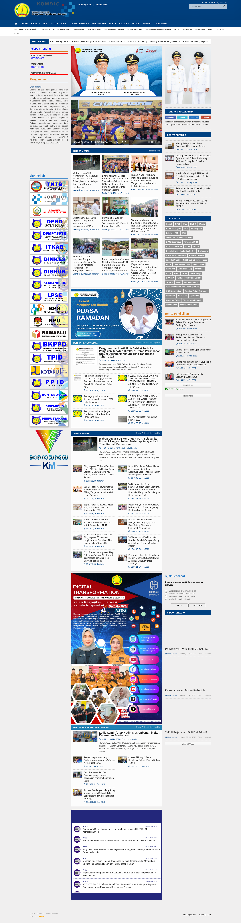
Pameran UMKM (191, 242)
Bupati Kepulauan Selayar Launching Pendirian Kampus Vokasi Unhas (193, 363)
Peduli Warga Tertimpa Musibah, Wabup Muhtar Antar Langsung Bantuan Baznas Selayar (143, 507)
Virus (187, 246)
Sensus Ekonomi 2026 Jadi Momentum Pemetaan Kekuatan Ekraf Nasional (119, 840)
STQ (184, 233)
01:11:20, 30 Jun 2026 (147, 189)
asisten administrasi (188, 305)
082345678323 (37, 58)
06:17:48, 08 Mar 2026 (186, 167)
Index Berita (161, 23)
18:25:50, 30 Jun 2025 (138, 411)
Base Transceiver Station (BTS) (26, 29)
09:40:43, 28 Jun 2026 (118, 274)
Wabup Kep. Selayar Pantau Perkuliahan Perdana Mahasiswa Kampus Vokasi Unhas (191, 337)
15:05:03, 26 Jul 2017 (186, 210)
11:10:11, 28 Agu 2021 (186, 356)
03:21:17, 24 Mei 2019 (186, 150)
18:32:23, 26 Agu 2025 (112, 360)
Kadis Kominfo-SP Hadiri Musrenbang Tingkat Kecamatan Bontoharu (129, 734)
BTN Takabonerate (174, 246)
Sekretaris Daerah (193, 278)
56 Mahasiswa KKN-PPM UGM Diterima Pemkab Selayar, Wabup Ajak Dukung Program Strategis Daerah (144, 541)
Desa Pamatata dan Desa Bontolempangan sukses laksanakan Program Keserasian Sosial (99, 776)
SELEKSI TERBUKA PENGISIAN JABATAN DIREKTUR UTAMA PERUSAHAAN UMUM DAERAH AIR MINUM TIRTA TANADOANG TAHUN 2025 (143, 381)
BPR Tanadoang (185, 269)
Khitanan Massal (196, 255)
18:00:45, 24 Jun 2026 (138, 531)
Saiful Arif (170, 269)
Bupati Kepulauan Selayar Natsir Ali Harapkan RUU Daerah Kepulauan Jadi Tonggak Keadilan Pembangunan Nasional (115, 265)
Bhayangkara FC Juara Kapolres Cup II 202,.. (100, 141)
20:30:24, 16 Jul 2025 (94, 420)
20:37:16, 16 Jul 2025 (94, 405)
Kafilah (169, 224)
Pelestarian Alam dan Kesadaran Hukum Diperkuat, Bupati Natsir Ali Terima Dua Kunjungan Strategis (143, 559)
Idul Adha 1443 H (187, 251)
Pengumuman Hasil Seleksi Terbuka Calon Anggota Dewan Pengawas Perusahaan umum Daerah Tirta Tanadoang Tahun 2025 (98, 381)
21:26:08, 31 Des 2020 (94, 784)
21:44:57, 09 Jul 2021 (186, 380)
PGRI (176, 233)
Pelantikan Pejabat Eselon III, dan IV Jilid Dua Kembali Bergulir (193, 190)
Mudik (202, 224)
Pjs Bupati (194, 296)
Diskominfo (203, 251)
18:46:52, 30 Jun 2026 (118, 193)
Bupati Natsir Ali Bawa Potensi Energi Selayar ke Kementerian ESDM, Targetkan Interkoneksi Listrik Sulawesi (144, 180)
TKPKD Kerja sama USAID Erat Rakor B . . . (187, 732)
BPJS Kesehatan (173, 242)
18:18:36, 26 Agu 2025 (94, 390)
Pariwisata (170, 296)
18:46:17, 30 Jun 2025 (138, 390)
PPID (45, 23)
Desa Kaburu (172, 251)
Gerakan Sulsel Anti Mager (196, 291)
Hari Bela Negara (173, 229)
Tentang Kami (101, 5)
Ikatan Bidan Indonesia (176, 255)
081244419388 (37, 67)
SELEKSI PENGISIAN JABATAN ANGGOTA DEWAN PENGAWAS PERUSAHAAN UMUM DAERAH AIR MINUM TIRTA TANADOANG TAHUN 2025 (143, 402)
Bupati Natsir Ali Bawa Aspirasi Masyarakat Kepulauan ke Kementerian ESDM (84, 222)
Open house (171, 305)
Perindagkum (196, 229)
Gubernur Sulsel (173, 300)
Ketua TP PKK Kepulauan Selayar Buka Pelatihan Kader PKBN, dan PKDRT (191, 203)
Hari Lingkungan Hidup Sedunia (158, 29)
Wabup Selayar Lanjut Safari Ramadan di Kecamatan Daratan (191, 145)
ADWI (176, 273)
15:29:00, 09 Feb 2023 (186, 329)
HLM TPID (182, 296)
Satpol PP (220, 29)
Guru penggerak (191, 282)
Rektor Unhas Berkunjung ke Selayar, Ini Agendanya (189, 375)
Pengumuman (99, 23)
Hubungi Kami (85, 5)
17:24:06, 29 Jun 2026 (89, 230)
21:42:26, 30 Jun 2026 (89, 190)
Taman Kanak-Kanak (192, 300)
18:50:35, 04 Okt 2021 (186, 344)
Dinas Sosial (198, 264)
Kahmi (179, 282)
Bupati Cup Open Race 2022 (194, 260)
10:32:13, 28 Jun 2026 (89, 274)
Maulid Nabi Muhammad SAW (179, 237)
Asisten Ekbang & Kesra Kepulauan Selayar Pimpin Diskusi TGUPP (144, 760)
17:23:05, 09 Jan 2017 (186, 195)
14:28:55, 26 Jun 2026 (138, 514)
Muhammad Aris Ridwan (114, 29)
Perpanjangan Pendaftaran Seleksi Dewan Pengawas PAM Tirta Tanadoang (98, 399)
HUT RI (176, 29)
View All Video (188, 744)
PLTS (168, 264)
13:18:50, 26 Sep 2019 (94, 802)
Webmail (147, 23)
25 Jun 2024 (36, 99)
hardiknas (199, 269)
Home (25, 23)
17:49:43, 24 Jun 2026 (138, 549)
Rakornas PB (79, 29)
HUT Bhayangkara (174, 291)
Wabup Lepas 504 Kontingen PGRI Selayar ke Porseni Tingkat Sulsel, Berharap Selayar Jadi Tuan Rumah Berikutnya (85, 179)
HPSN (184, 273)
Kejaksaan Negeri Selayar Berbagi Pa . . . (186, 690)
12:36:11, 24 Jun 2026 (138, 567)
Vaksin (16, 33)
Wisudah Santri (173, 260)
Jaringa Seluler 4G (134, 29)
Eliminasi (46, 29)
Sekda (169, 233)
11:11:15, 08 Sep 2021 (186, 182)
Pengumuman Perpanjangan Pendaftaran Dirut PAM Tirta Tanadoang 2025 (97, 414)
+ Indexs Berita (154, 151)
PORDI (180, 278)
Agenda (135, 23)
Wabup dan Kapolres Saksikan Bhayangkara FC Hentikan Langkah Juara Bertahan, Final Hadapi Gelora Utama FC (101, 41)
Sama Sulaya (195, 273)
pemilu (196, 246)
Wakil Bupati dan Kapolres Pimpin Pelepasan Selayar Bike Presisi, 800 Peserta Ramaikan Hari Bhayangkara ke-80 (85, 263)
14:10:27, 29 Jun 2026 (118, 230)
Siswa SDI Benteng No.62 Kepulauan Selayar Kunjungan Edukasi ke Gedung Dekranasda (193, 322)
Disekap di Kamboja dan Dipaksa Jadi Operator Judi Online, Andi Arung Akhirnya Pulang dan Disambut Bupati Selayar (193, 159)
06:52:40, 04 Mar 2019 (138, 766)
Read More (188, 385)
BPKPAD (170, 278)
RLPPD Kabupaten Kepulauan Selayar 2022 (142, 418)
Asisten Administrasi (62, 29)
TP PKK (169, 282)
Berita (112, 23)
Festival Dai (187, 29)
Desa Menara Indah (182, 264)
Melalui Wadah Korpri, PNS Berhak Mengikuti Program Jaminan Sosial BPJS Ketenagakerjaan (192, 176)
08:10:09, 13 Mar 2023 (138, 423)
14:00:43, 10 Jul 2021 (186, 368)
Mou (186, 229)
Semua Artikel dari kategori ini (148, 343)
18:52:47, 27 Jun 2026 (147, 282)
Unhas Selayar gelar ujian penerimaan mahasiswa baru (193, 351)
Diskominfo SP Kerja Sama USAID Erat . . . (187, 648)
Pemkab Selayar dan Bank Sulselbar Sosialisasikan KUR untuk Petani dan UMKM (115, 222)
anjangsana (200, 29)
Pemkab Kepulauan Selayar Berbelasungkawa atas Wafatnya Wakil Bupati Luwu (99, 760)
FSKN (168, 273)
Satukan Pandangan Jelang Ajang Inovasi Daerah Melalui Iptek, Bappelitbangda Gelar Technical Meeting (99, 794)
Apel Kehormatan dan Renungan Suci (182, 287)
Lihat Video (171, 654)
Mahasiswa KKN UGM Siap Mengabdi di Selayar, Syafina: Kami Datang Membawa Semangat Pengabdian (142, 523)
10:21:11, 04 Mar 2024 (118, 739)
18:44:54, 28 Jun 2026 (147, 235)
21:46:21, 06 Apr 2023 (94, 766)
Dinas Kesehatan (94, 29)
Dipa (185, 224)
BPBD (210, 29)
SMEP (177, 224)
